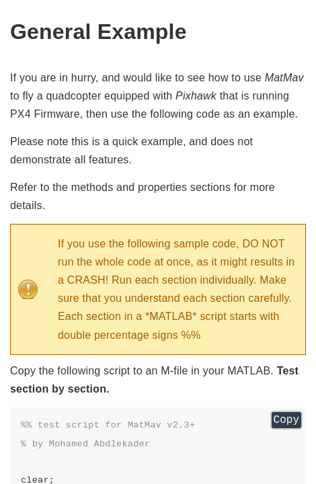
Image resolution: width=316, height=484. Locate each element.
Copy (286, 420)
